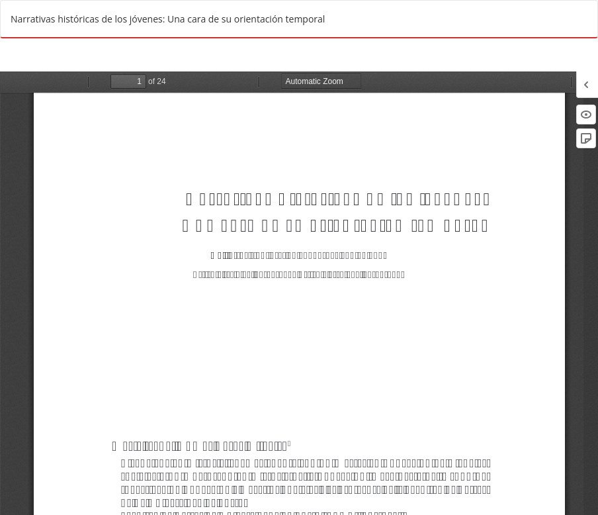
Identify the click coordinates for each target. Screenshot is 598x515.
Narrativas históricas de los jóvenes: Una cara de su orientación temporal (168, 19)
